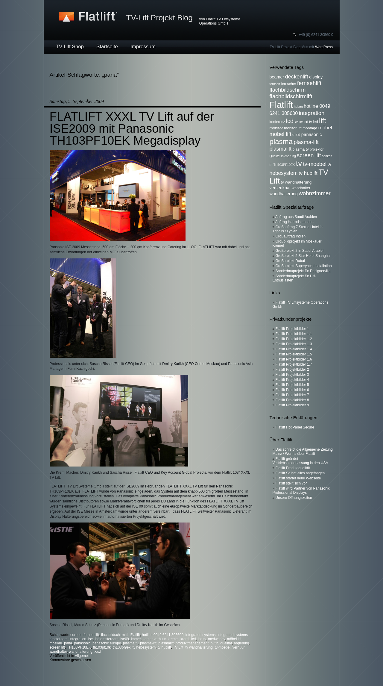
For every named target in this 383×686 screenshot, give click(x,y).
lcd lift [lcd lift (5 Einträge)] (298, 122)
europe (75, 635)
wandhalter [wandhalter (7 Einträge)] (301, 188)
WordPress (324, 47)
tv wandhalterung (198, 647)
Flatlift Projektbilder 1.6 (294, 359)
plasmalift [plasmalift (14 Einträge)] (281, 149)
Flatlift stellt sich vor (291, 483)
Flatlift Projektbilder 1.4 (294, 349)
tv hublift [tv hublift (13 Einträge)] (308, 173)
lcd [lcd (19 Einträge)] (290, 121)
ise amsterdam (106, 639)
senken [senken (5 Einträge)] (327, 156)
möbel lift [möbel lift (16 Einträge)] (280, 134)
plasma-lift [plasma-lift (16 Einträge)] (306, 142)
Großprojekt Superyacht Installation (304, 266)
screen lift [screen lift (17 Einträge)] (309, 155)
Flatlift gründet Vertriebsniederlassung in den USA (300, 461)
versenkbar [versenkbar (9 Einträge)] (280, 187)
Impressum (143, 46)
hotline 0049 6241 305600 (162, 635)
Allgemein (83, 656)
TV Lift (178, 647)
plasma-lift (148, 643)
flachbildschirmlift (114, 635)
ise (90, 639)
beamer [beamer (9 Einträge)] (277, 77)
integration (77, 639)
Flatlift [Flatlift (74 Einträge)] (281, 105)
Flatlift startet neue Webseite (298, 478)
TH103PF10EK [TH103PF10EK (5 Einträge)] (284, 164)
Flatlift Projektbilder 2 (292, 369)
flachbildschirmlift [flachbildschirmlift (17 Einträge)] (291, 96)
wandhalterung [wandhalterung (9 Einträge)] (284, 193)
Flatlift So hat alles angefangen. (301, 473)
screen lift (57, 647)
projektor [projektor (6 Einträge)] (316, 149)
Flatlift (135, 635)
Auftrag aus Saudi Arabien (296, 217)
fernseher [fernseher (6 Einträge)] (288, 84)
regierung (241, 643)
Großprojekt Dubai (290, 261)
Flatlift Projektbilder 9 (292, 405)
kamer (136, 639)
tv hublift (164, 647)
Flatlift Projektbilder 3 (292, 374)
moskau (56, 643)
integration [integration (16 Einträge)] (311, 113)
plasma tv (130, 643)
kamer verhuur (154, 639)
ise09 (124, 639)
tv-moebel (222, 647)
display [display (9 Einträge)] (316, 77)
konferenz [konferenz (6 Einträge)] (277, 122)
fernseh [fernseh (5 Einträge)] (275, 84)
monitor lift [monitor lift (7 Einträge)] (293, 128)
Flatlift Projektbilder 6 (292, 390)
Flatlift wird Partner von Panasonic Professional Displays (301, 490)
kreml (184, 639)
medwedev (216, 639)
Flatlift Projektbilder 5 (292, 385)
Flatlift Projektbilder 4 (292, 380)
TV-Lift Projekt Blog (159, 17)
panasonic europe (106, 643)
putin (214, 643)
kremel (173, 639)
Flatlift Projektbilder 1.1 (294, 334)
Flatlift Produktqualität (293, 468)
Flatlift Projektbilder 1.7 (294, 364)
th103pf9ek (121, 647)
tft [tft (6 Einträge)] (271, 165)
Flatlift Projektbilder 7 (292, 395)
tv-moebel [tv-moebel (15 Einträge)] (314, 164)
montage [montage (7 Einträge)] (310, 128)
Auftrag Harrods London (294, 222)
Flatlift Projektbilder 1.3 (294, 344)
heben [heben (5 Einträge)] (298, 106)
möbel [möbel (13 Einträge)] (325, 128)
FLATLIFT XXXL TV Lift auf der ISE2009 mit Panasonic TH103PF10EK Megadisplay (132, 128)
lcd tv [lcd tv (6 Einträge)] (308, 122)
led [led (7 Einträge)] (315, 122)
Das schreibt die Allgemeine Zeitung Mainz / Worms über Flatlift (303, 451)
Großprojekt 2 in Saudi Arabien (300, 251)
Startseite (107, 46)
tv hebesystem (144, 647)
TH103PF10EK (79, 647)
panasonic (82, 643)
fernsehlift (91, 635)
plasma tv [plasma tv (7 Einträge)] (301, 149)
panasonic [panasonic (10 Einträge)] (311, 134)
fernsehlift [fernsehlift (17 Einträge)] (309, 83)
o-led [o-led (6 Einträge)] (296, 135)
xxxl (98, 651)
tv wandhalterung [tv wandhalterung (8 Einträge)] (296, 182)
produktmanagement (192, 643)
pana (68, 643)
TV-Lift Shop (70, 46)
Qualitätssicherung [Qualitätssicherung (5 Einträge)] (283, 156)
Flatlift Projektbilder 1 (292, 329)
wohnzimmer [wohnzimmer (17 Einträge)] (315, 193)
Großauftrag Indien (291, 236)
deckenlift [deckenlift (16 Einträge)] (296, 76)
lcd (193, 639)
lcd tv (202, 639)
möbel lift (234, 639)
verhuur (238, 647)
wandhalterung (80, 651)
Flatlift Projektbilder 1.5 (294, 354)
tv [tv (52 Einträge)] (299, 163)
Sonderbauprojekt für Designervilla (303, 271)
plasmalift (166, 643)
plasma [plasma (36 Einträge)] (281, 141)
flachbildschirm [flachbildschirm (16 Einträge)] (288, 90)
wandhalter (58, 651)
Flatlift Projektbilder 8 (292, 400)
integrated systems (201, 635)
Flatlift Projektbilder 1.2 (294, 339)
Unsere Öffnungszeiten (294, 498)
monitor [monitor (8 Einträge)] (276, 128)
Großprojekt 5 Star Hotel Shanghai (303, 256)
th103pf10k (102, 647)
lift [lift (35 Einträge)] (322, 120)
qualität (226, 643)
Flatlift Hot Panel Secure (295, 427)
